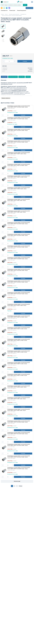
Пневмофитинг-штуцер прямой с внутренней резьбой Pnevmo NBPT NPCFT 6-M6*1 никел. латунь (18, 398)
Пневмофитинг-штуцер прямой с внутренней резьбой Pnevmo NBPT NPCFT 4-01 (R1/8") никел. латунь (18, 106)
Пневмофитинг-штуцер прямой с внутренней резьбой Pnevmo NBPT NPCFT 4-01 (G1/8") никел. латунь (18, 118)
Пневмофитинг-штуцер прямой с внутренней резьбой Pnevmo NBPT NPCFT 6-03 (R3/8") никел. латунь (18, 258)
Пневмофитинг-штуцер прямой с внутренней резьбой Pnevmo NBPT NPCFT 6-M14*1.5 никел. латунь (18, 340)
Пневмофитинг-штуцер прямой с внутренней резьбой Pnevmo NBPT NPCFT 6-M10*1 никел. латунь (18, 305)
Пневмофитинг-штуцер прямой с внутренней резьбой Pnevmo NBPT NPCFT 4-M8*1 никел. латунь (18, 211)
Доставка (21, 76)
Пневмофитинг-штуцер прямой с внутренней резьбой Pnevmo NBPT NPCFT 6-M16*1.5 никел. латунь (18, 351)
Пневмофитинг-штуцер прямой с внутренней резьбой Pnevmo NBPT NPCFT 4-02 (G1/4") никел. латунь (18, 141)
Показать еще (17, 481)
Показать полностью (6, 98)
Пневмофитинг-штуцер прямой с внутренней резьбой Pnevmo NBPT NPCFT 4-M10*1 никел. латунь (18, 153)
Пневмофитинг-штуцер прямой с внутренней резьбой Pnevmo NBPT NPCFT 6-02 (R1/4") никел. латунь (18, 235)
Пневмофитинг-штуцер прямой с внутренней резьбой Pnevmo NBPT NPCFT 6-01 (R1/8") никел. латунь (18, 223)
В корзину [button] (25, 61)
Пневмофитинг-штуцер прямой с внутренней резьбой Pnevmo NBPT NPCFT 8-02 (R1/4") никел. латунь (18, 445)
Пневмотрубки (12, 10)
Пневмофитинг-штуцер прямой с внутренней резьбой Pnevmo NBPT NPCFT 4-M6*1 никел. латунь (18, 200)
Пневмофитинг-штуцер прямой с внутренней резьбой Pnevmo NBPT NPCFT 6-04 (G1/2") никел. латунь (18, 293)
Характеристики (13, 76)
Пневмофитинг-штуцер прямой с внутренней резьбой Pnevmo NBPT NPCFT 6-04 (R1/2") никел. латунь (18, 281)
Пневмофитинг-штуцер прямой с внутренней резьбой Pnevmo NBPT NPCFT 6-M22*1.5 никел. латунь (18, 375)
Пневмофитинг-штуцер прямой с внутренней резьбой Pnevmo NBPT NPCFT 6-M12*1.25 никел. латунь (18, 316)
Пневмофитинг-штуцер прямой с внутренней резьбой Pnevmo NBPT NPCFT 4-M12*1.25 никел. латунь (18, 165)
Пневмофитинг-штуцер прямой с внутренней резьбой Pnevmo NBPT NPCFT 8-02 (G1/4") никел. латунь (18, 456)
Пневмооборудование (21, 10)
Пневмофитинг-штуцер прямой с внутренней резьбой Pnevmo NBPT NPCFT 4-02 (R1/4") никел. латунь (18, 130)
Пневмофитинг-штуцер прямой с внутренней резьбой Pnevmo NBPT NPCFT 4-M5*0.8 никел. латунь (18, 188)
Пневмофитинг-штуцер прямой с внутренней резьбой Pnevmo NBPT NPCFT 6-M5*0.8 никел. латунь (18, 386)
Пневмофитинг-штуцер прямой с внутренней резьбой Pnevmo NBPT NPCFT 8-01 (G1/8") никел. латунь (18, 433)
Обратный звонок (29, 7)
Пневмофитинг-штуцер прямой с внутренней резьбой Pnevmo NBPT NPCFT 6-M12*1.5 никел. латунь (18, 328)
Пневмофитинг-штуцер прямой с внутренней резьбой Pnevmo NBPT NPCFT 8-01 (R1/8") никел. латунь (18, 421)
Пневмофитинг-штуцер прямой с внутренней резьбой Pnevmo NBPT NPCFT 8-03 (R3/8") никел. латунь (18, 468)
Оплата (28, 76)
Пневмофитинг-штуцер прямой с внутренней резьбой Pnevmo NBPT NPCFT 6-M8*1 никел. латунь (18, 410)
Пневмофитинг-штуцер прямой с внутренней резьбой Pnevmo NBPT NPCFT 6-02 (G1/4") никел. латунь (18, 246)
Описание (4, 76)
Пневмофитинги (4, 10)
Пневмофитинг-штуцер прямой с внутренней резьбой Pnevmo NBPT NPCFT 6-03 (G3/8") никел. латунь (18, 270)
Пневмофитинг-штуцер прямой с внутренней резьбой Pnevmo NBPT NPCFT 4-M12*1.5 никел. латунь (18, 176)
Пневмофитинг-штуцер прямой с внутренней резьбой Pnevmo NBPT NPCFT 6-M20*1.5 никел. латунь (18, 363)
